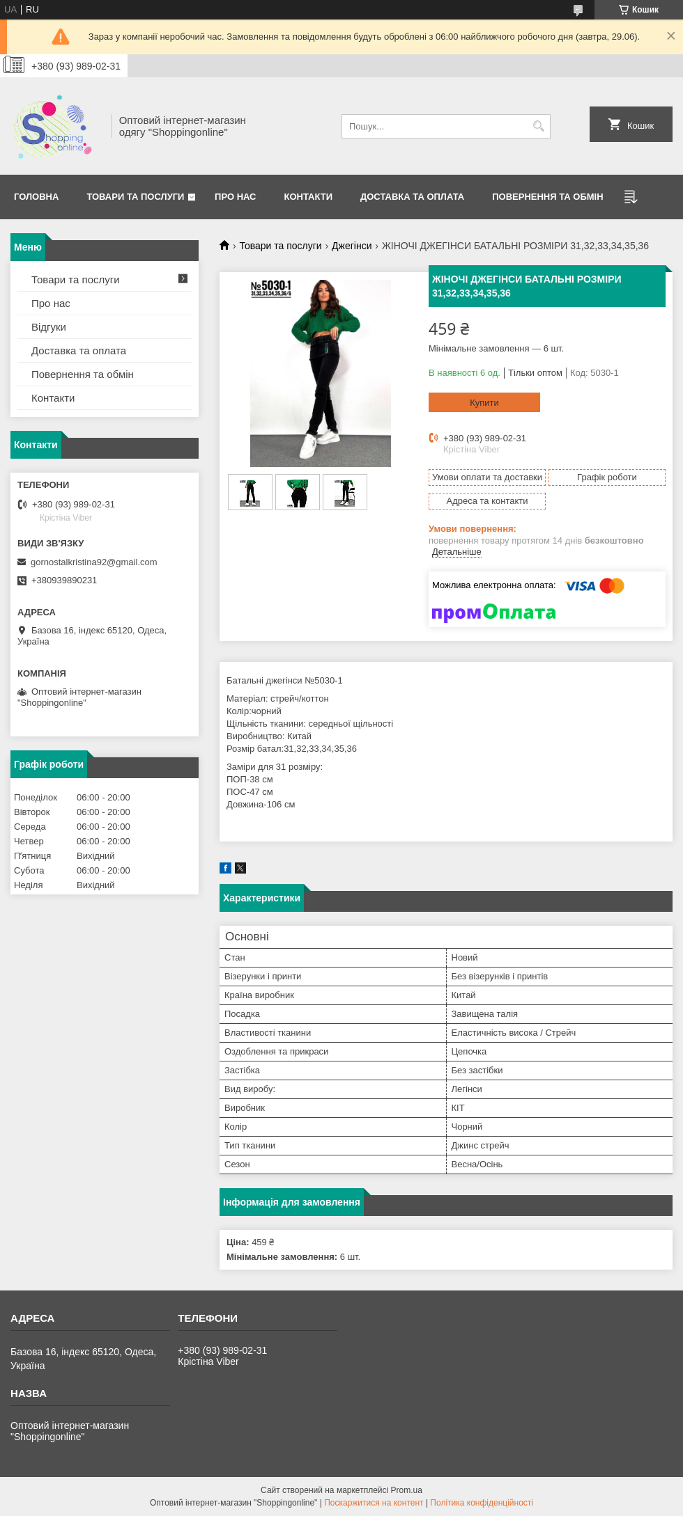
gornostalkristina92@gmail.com (94, 562)
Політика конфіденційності (481, 1503)
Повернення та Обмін (547, 196)
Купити (484, 402)
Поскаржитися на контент (373, 1503)
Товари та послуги (135, 196)
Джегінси (351, 245)
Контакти (308, 196)
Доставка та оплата (412, 196)
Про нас (235, 196)
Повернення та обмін (82, 374)
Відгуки (48, 327)
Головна (36, 196)
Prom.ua (406, 1490)
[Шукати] (538, 126)
